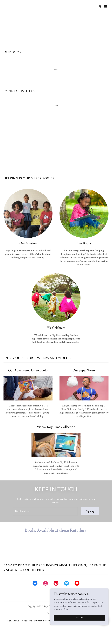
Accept (79, 617)
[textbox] (45, 511)
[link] (100, 6)
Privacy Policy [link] (42, 620)
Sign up (90, 511)
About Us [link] (27, 620)
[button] (105, 6)
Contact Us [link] (13, 620)
